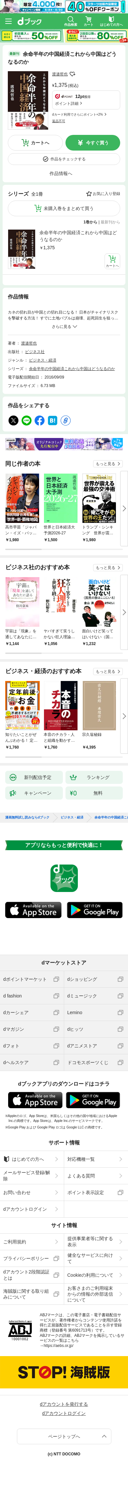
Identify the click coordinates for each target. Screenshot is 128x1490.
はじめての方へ (23, 1159)
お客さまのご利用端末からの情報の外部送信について (90, 1294)
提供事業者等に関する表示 (90, 1241)
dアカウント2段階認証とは (26, 1274)
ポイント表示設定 (85, 1192)
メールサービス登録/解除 (26, 1175)
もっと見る (105, 464)
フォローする (72, 74)
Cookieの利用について (90, 1275)
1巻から (91, 222)
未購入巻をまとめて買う (69, 208)
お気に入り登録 (106, 193)
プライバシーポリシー (26, 1258)
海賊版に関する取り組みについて (26, 1294)
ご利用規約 (14, 1241)
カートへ (40, 142)
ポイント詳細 (66, 103)
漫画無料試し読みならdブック (27, 817)
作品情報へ (61, 173)
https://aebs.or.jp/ (58, 1345)
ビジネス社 (35, 351)
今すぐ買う (97, 142)
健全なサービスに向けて (90, 1258)
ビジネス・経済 (42, 360)
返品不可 (58, 121)
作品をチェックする (68, 159)
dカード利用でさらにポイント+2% (77, 114)
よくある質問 (81, 1175)
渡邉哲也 (60, 74)
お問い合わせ (17, 1192)
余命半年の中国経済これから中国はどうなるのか (78, 236)
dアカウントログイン (25, 1209)
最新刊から (110, 222)
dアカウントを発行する (64, 1404)
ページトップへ (64, 1436)
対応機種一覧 (81, 1159)
